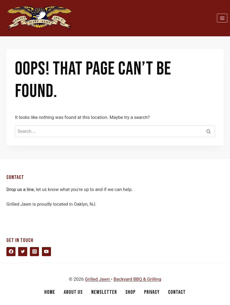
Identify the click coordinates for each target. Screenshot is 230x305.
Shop (130, 292)
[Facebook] (10, 251)
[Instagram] (34, 251)
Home (49, 292)
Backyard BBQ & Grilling (137, 279)
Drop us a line (20, 189)
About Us (73, 292)
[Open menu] (222, 18)
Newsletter (104, 292)
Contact (177, 292)
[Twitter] (22, 251)
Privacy (152, 292)
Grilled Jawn (98, 279)
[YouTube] (46, 251)
